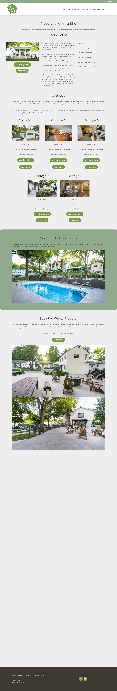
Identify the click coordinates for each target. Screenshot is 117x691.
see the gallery (22, 64)
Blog (104, 10)
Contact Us (86, 10)
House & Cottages (71, 10)
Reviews (96, 10)
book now (22, 71)
